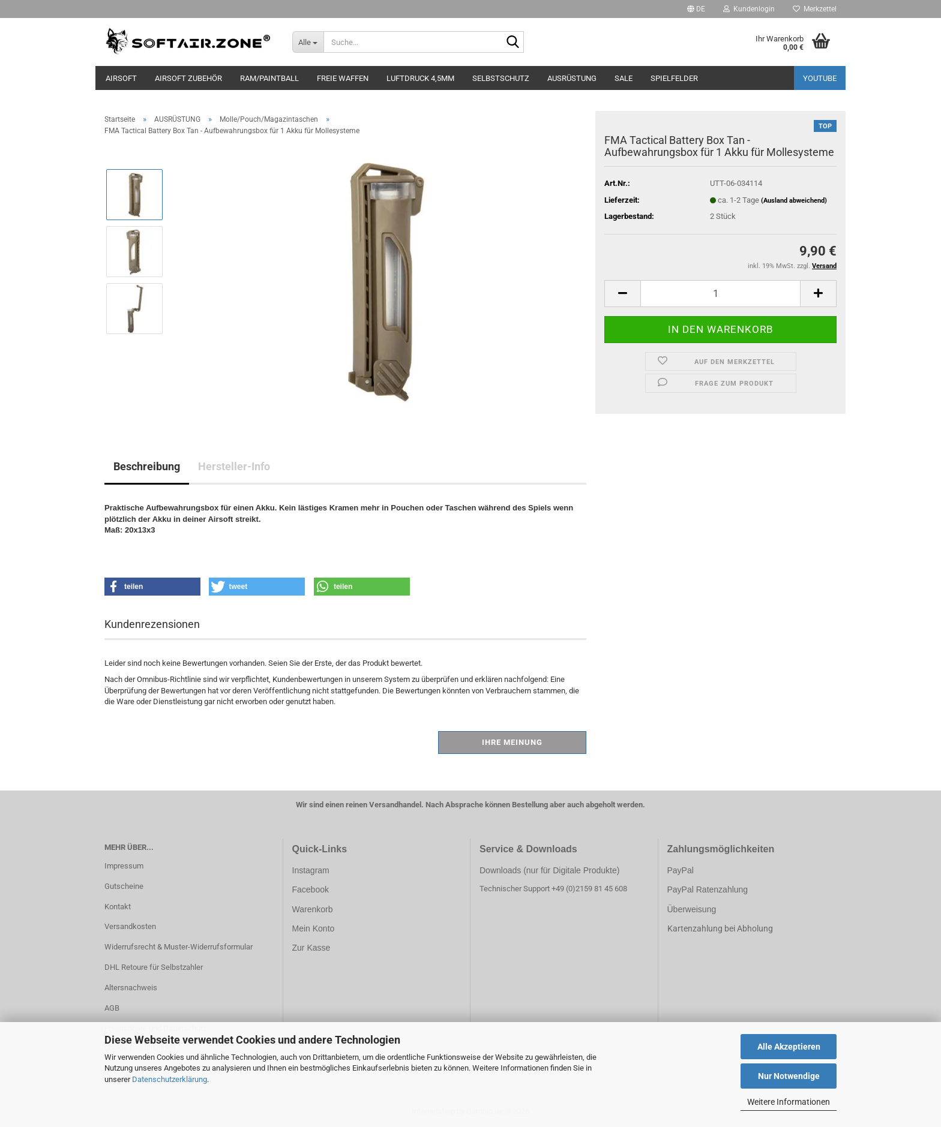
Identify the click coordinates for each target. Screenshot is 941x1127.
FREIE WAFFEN (342, 78)
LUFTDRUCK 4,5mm (420, 78)
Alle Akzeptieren (788, 1046)
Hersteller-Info (234, 466)
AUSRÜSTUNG (572, 78)
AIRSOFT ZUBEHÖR (188, 78)
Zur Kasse (311, 947)
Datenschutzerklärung (169, 1079)
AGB (111, 1007)
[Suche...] (308, 42)
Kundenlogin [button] (749, 9)
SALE (624, 78)
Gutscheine (123, 886)
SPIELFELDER (674, 78)
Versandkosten (130, 926)
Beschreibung (146, 466)
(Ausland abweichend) (794, 201)
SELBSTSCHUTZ (500, 78)
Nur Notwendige (789, 1076)
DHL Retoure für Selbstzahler (153, 967)
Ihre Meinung (512, 742)
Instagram (310, 870)
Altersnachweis (130, 987)
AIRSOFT (121, 78)
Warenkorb (312, 909)
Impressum (123, 865)
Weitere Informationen (788, 1102)
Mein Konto (313, 928)
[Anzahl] (720, 293)
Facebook (310, 889)
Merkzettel (815, 9)
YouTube (820, 78)
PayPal (680, 870)
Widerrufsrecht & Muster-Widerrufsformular (178, 946)
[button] (696, 9)
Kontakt (117, 906)
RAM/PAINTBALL (269, 78)
